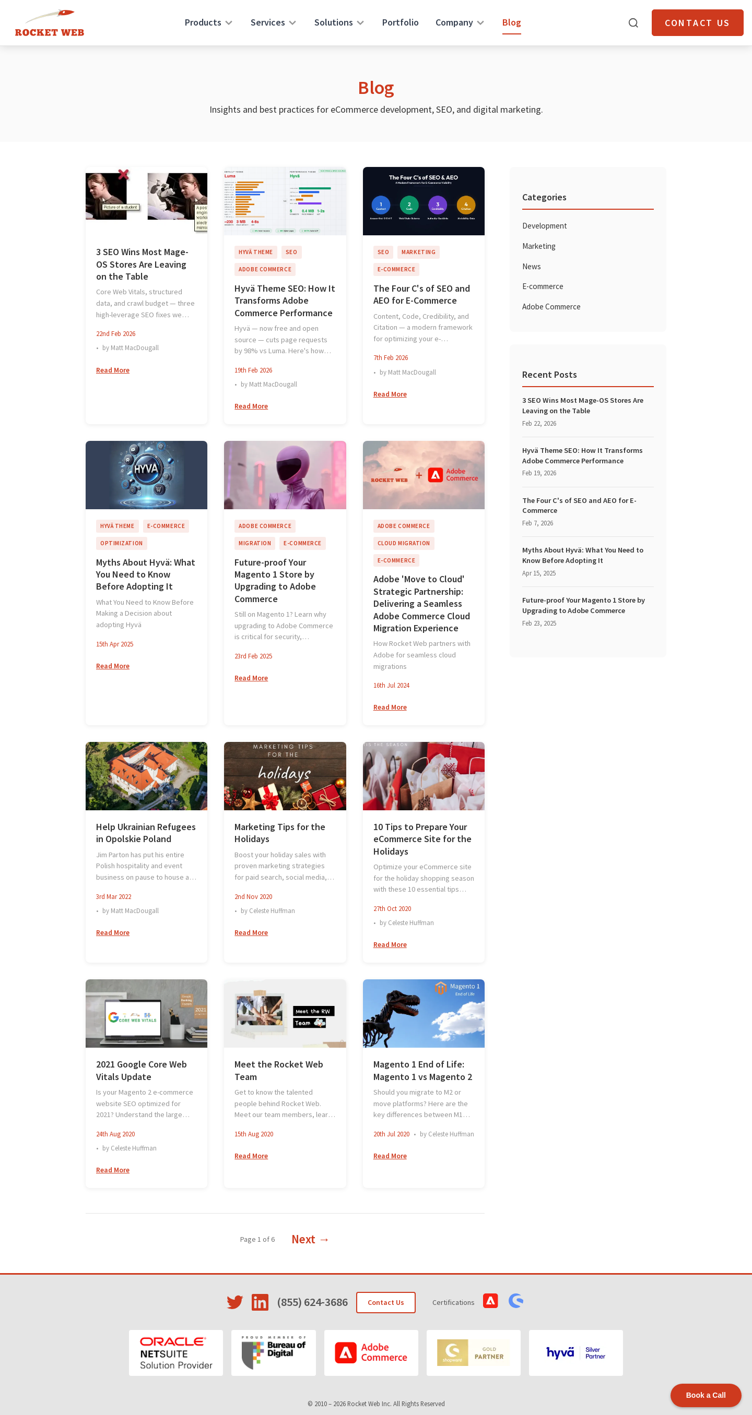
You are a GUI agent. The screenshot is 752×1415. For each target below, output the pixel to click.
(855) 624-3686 (312, 1301)
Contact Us (698, 23)
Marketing (539, 246)
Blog (511, 22)
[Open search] (633, 23)
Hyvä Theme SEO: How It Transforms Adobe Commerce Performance (582, 455)
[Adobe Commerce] (371, 1353)
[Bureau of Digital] (273, 1353)
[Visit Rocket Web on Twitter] (235, 1302)
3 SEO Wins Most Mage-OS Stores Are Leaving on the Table (582, 405)
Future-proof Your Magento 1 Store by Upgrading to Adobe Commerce (583, 605)
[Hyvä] (576, 1353)
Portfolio (400, 22)
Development (544, 226)
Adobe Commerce (551, 306)
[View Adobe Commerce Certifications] (490, 1300)
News (531, 266)
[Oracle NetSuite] (176, 1353)
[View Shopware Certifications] (516, 1300)
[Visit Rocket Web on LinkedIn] (260, 1302)
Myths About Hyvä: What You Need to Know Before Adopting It (582, 555)
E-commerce (542, 286)
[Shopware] (474, 1353)
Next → (310, 1238)
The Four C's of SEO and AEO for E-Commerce (579, 505)
